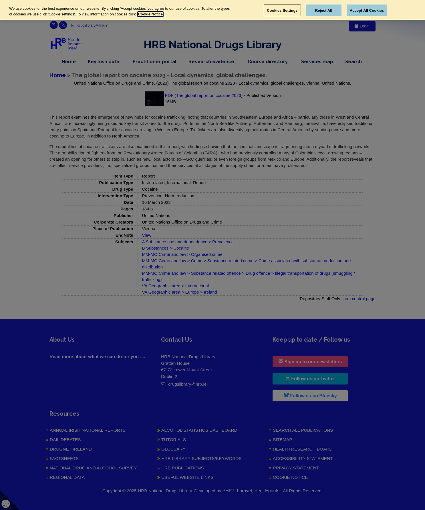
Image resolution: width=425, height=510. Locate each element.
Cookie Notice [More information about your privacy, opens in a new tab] (150, 14)
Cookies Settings (282, 10)
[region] (212, 10)
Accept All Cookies (367, 10)
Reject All (323, 10)
